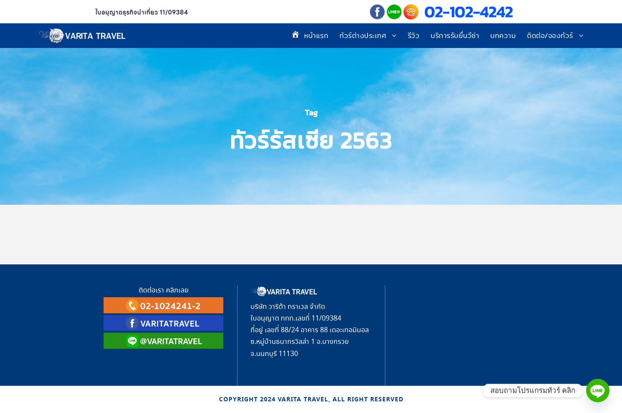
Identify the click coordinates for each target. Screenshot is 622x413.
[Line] (597, 390)
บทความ (503, 35)
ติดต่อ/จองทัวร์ (550, 35)
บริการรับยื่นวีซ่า (455, 35)
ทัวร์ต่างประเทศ (363, 35)
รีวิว (414, 35)
